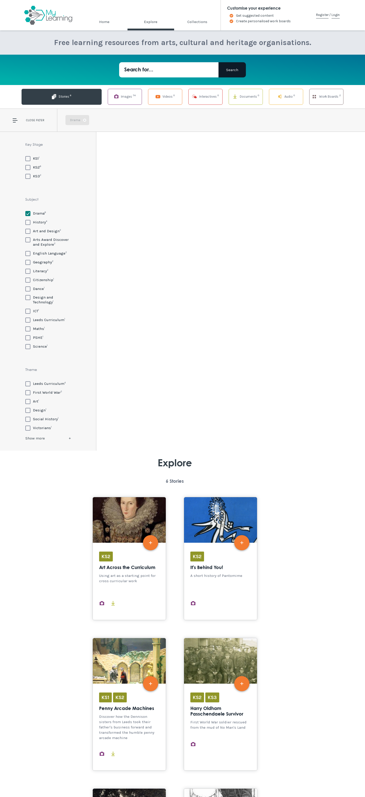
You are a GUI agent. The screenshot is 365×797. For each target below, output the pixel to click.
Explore (150, 21)
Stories (39, 96)
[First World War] (43, 392)
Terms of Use (92, 782)
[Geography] (39, 262)
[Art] (32, 401)
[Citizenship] (39, 279)
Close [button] (30, 120)
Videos (134, 96)
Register (322, 15)
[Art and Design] (43, 230)
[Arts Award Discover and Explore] (48, 242)
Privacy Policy (119, 782)
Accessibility (45, 782)
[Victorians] (38, 427)
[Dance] (35, 288)
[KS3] (33, 176)
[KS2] (33, 167)
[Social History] (42, 418)
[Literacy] (36, 270)
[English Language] (46, 253)
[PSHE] (34, 337)
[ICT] (32, 310)
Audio (278, 96)
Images (86, 96)
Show (35, 438)
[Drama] (35, 213)
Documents (230, 96)
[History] (36, 222)
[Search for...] (168, 69)
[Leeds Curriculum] (45, 319)
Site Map (69, 782)
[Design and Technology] (48, 299)
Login (336, 15)
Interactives (182, 96)
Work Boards (326, 96)
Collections (197, 21)
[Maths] (35, 328)
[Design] (35, 410)
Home (104, 21)
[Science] (36, 346)
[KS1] (32, 158)
